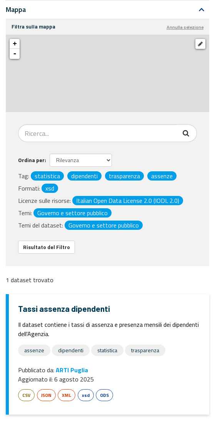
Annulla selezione (185, 27)
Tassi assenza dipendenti (64, 308)
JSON (46, 395)
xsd (86, 395)
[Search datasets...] (97, 133)
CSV (26, 395)
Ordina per (31, 160)
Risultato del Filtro (46, 247)
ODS (104, 395)
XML (66, 395)
